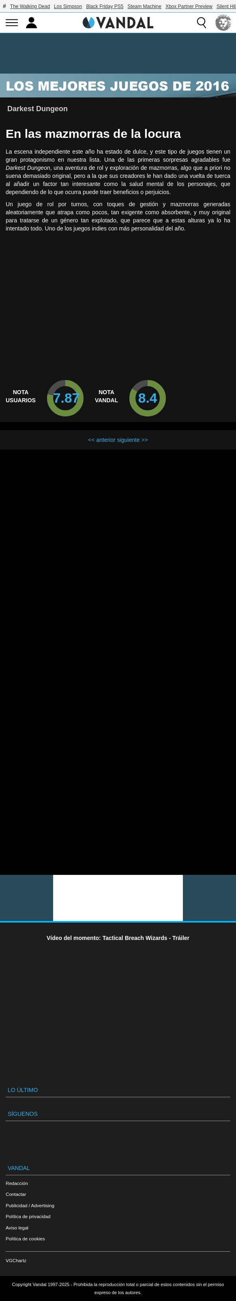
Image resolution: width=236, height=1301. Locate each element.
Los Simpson (68, 6)
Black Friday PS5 (104, 6)
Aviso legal (17, 1227)
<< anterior (102, 440)
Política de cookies (25, 1238)
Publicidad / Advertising (30, 1205)
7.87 (66, 398)
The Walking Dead (30, 6)
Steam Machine (144, 6)
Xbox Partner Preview (188, 6)
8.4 (147, 398)
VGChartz (16, 1260)
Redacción (17, 1183)
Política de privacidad (28, 1216)
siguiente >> (132, 440)
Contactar (16, 1194)
